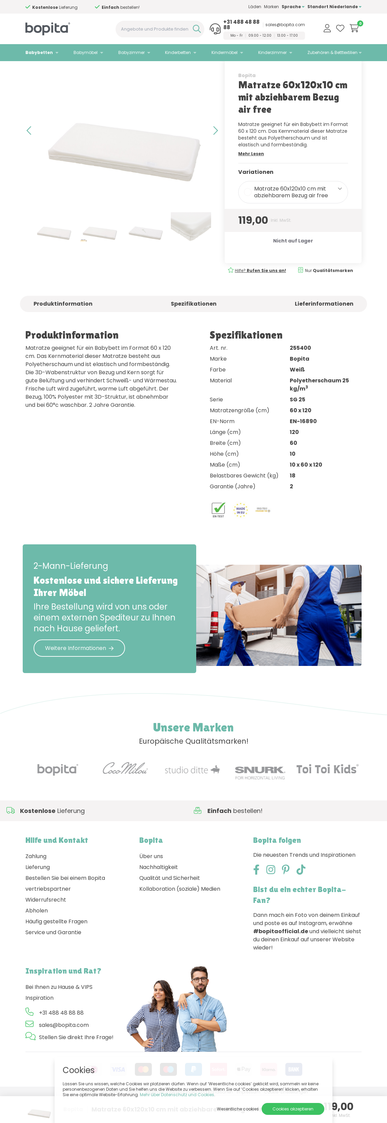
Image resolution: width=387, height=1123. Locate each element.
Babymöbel (86, 52)
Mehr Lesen (251, 179)
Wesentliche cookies (238, 1109)
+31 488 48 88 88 (241, 24)
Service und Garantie (53, 958)
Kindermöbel (224, 52)
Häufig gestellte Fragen (56, 947)
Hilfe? (260, 296)
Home (32, 70)
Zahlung (35, 882)
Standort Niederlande (334, 7)
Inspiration (39, 1024)
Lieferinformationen (324, 329)
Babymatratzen (95, 70)
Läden (254, 7)
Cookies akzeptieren (292, 1109)
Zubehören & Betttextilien (332, 52)
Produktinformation (63, 329)
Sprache (293, 7)
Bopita (247, 100)
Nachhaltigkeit (158, 893)
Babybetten (39, 52)
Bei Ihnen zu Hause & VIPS (59, 1013)
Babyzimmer (131, 52)
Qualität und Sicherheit (169, 904)
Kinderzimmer (272, 52)
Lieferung (37, 893)
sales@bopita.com (285, 25)
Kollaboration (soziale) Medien (179, 915)
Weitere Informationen (79, 673)
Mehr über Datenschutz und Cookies (177, 1095)
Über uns (151, 882)
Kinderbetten (178, 52)
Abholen (36, 936)
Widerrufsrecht (45, 925)
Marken (271, 7)
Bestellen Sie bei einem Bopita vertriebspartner (65, 909)
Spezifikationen (194, 329)
